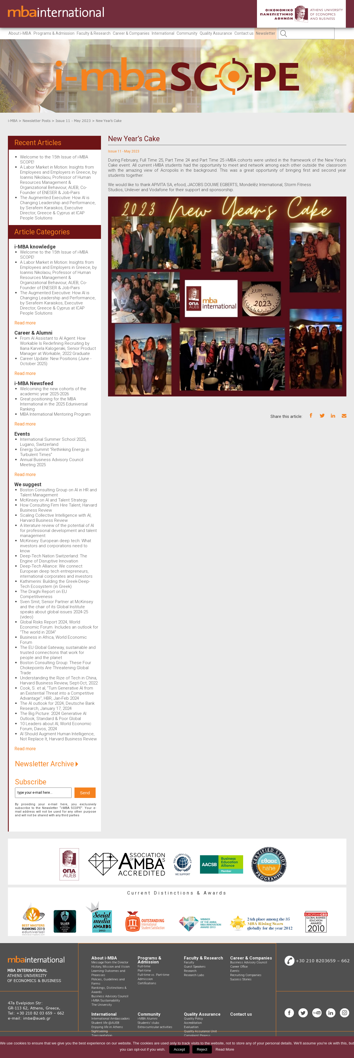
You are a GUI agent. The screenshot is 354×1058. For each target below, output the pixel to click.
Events (22, 434)
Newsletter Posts (36, 120)
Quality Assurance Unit (200, 1031)
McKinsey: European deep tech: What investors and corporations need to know (55, 545)
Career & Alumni (33, 333)
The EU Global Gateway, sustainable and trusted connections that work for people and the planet (58, 652)
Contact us (244, 33)
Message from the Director (109, 962)
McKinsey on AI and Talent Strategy (53, 500)
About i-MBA (19, 33)
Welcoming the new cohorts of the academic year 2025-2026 (53, 391)
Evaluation (191, 1027)
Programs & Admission (54, 33)
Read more (25, 323)
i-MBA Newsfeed (33, 383)
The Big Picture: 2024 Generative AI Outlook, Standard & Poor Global (53, 716)
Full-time (144, 966)
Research (190, 971)
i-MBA (12, 120)
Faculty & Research (94, 33)
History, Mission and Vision (110, 966)
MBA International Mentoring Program (55, 414)
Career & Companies (131, 33)
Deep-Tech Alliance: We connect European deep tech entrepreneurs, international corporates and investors (56, 571)
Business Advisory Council (109, 996)
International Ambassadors (110, 1018)
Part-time (144, 970)
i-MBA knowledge (35, 247)
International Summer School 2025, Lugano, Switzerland (53, 442)
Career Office (239, 966)
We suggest (27, 484)
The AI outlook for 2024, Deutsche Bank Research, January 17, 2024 (57, 706)
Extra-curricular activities (155, 1027)
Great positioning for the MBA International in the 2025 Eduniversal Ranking (53, 404)
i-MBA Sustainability (105, 1000)
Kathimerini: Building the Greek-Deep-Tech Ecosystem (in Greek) (55, 584)
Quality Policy (193, 1018)
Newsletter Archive (46, 764)
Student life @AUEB (105, 1023)
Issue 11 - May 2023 (73, 120)
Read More (225, 1049)
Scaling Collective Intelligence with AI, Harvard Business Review (55, 518)
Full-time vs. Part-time (153, 975)
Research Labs (194, 975)
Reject (202, 1049)
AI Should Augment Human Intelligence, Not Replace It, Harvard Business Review (58, 736)
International (163, 33)
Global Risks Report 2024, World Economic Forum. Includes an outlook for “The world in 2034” (59, 627)
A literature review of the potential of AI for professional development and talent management (58, 530)
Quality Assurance (216, 33)
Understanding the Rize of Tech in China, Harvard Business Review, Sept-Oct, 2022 (59, 680)
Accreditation (193, 1023)
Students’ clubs (148, 1023)
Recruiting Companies (245, 975)
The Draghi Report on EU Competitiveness (43, 594)
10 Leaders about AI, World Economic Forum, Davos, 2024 (55, 726)
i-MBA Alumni (147, 1018)
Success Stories (241, 979)
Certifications (147, 983)
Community (187, 33)
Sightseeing (99, 1031)
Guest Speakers (195, 966)
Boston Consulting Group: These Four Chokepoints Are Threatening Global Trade (55, 667)
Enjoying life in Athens (107, 1027)
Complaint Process (197, 1035)
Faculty (189, 962)
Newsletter (265, 33)
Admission (145, 979)
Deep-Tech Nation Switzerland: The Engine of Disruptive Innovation (53, 558)
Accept (179, 1049)
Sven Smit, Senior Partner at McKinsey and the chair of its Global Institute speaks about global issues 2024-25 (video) (56, 609)
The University (101, 1005)
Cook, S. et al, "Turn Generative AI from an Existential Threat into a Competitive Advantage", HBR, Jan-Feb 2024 (57, 693)
